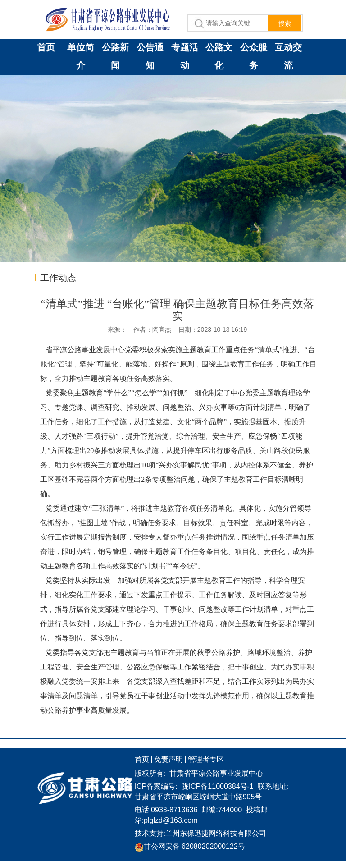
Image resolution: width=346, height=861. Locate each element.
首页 (46, 47)
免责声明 (168, 759)
